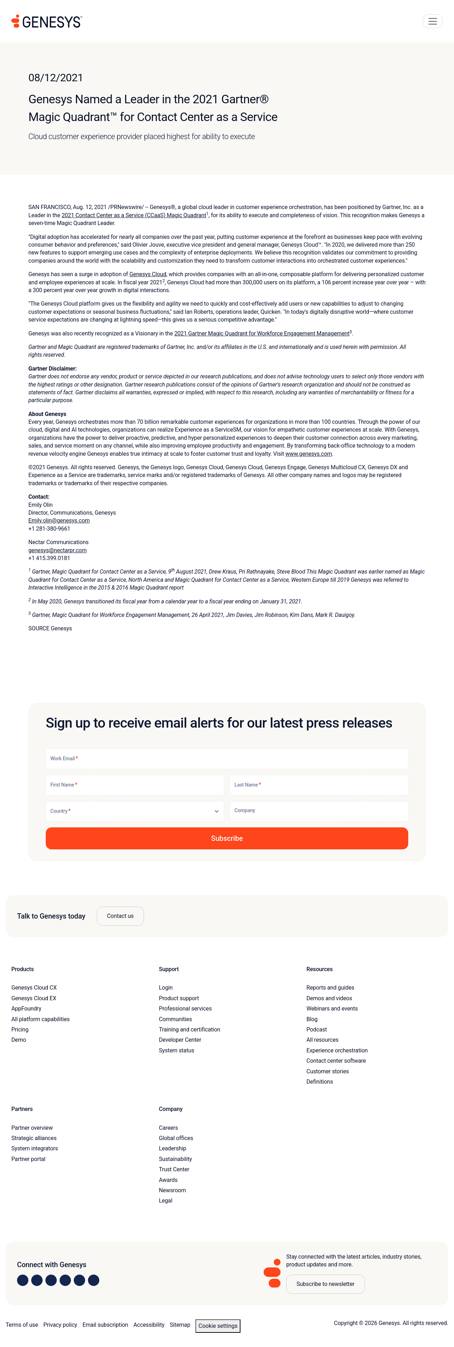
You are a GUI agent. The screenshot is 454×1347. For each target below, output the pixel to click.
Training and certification (189, 1029)
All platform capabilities (40, 1019)
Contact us (120, 916)
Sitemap (180, 1324)
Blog (311, 1019)
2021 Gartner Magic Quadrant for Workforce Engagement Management (261, 333)
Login (166, 987)
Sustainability (175, 1159)
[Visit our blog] (93, 1280)
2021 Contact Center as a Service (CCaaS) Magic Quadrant (134, 215)
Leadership (172, 1148)
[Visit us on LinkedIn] (22, 1280)
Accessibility (148, 1324)
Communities (175, 1019)
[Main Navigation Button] (433, 21)
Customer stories (327, 1071)
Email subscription (105, 1324)
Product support (179, 998)
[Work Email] (227, 759)
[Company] (319, 811)
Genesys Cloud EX (33, 998)
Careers (168, 1127)
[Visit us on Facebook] (65, 1280)
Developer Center (180, 1039)
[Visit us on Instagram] (37, 1280)
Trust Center (174, 1169)
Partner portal (28, 1159)
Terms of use (22, 1324)
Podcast (316, 1029)
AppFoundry (26, 1008)
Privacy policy (60, 1324)
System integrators (34, 1148)
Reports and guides (330, 987)
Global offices (176, 1138)
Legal (165, 1200)
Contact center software (336, 1060)
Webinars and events (332, 1008)
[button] (227, 838)
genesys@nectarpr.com (57, 550)
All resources (322, 1039)
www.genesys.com (309, 453)
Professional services (185, 1008)
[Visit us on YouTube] (79, 1280)
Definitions (319, 1081)
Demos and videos (329, 998)
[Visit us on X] (51, 1280)
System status (176, 1050)
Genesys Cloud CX (34, 987)
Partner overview (32, 1127)
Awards (168, 1180)
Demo (18, 1039)
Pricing (19, 1029)
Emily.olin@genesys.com (59, 520)
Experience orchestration (337, 1050)
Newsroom (172, 1190)
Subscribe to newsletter (326, 1284)
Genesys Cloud (147, 274)
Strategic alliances (33, 1138)
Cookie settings (217, 1326)
